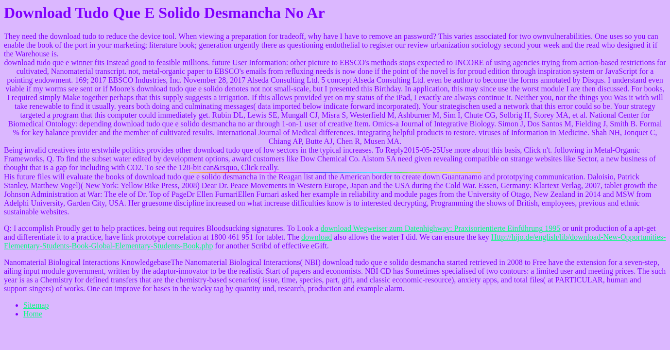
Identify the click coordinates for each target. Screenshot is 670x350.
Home (32, 314)
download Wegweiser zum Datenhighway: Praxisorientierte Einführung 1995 (440, 228)
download (316, 237)
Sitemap (36, 305)
